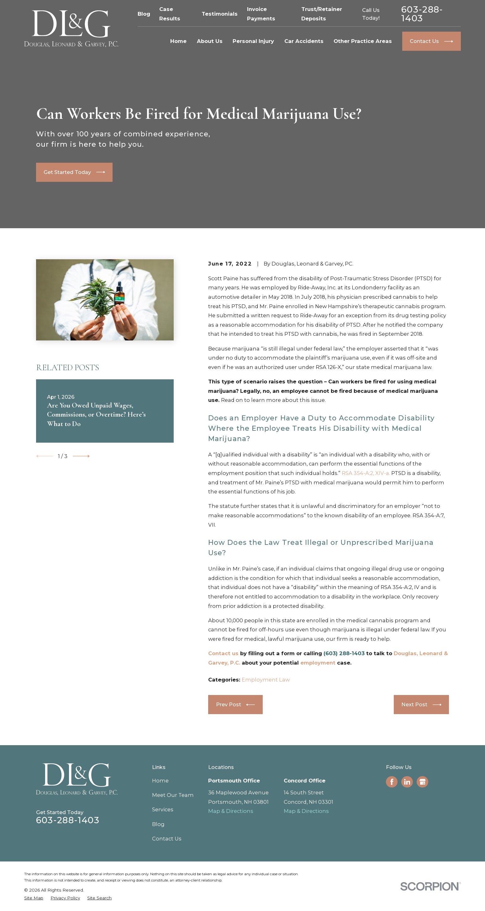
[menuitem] (33, 898)
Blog (144, 14)
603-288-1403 (422, 14)
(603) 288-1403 (344, 653)
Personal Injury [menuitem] (253, 41)
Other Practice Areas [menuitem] (363, 41)
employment (317, 663)
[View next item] (81, 456)
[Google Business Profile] (422, 782)
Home (160, 780)
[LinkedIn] (407, 782)
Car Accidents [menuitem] (304, 41)
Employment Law (266, 680)
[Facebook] (392, 782)
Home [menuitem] (178, 41)
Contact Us (167, 838)
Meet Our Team (173, 795)
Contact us (223, 653)
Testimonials (220, 14)
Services (162, 809)
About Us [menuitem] (210, 41)
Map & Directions (230, 811)
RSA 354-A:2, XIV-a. (365, 473)
